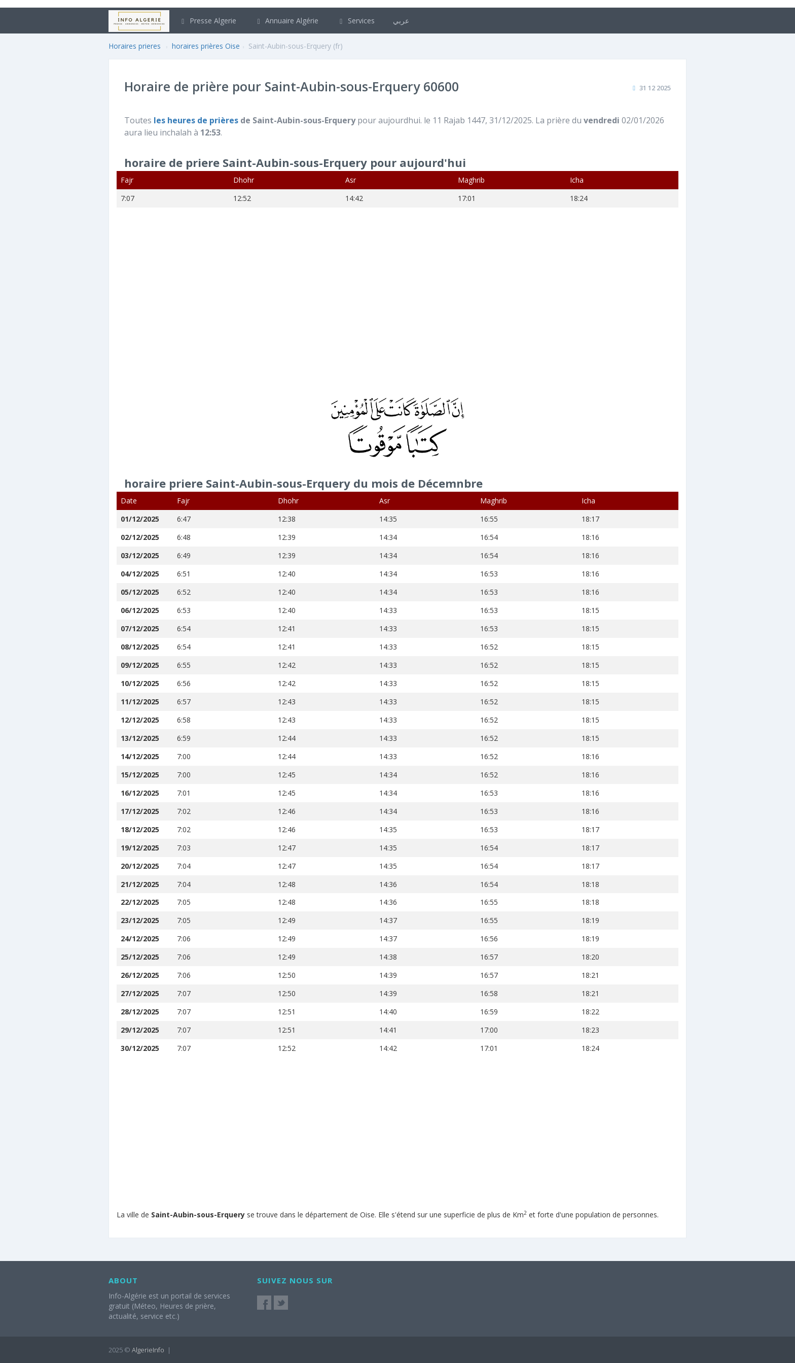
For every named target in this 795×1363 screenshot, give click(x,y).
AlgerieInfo (148, 1349)
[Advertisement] (397, 309)
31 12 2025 (655, 87)
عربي (401, 20)
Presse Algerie (207, 20)
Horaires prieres (135, 46)
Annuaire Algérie (287, 20)
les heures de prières (197, 120)
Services (356, 20)
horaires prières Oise (206, 46)
